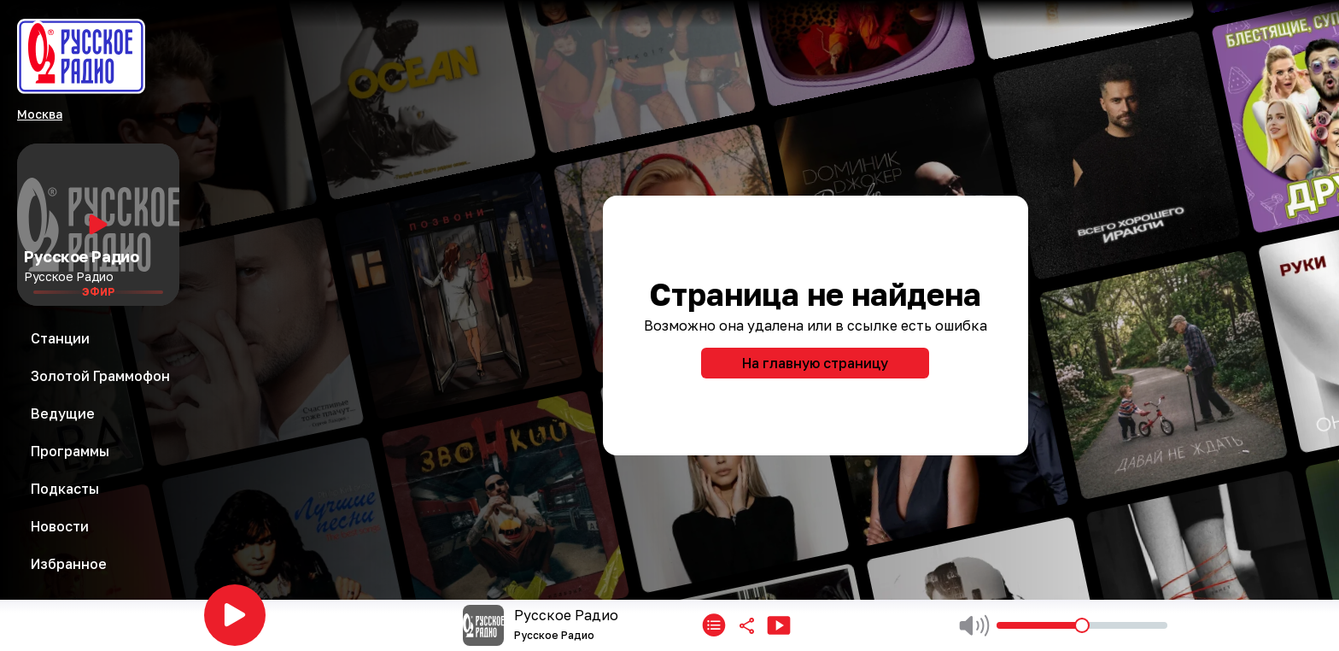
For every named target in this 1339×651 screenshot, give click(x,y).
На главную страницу (815, 363)
